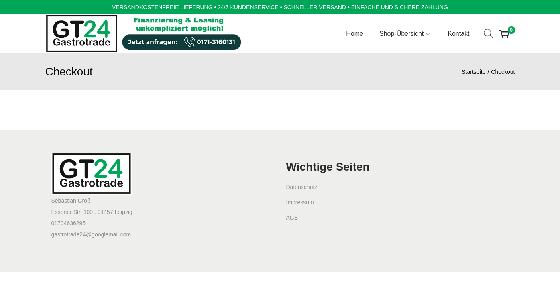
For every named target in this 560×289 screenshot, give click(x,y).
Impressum (300, 202)
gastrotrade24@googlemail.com (91, 234)
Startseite (473, 72)
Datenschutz (302, 187)
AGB (292, 217)
